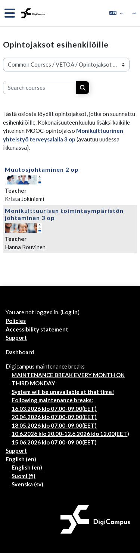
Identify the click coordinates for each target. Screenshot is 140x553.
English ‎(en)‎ (21, 459)
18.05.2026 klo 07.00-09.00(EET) (54, 425)
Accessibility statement (37, 329)
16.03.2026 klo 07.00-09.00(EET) (54, 408)
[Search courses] (39, 88)
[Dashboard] (32, 13)
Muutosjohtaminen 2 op (42, 169)
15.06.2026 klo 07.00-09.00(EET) (54, 442)
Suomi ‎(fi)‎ (23, 476)
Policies (16, 320)
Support (16, 337)
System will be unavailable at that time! (63, 391)
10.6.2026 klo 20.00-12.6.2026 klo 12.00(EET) (70, 433)
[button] (116, 13)
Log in (134, 13)
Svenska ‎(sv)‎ (27, 484)
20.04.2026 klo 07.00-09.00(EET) (54, 416)
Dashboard (20, 352)
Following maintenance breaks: (52, 400)
